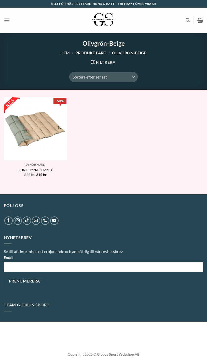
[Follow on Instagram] (17, 220)
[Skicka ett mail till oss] (36, 220)
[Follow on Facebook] (8, 220)
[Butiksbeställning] (103, 77)
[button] (7, 20)
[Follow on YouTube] (54, 220)
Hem (65, 52)
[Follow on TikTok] (27, 220)
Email (8, 257)
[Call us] (45, 220)
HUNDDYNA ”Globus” (35, 170)
